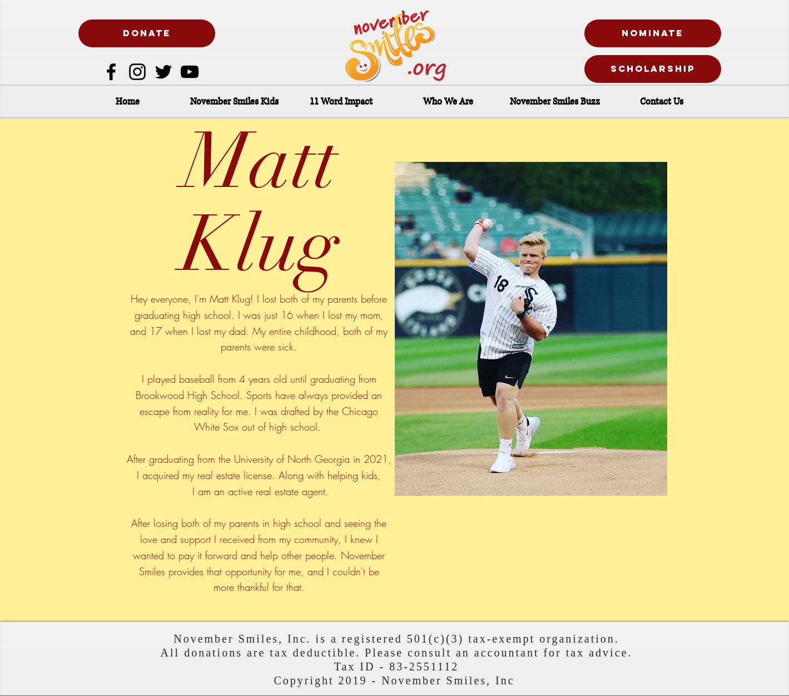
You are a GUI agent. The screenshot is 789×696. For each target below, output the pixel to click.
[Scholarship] (652, 69)
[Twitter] (163, 72)
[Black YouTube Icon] (189, 72)
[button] (234, 102)
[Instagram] (137, 72)
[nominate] (652, 33)
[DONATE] (146, 33)
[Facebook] (111, 72)
